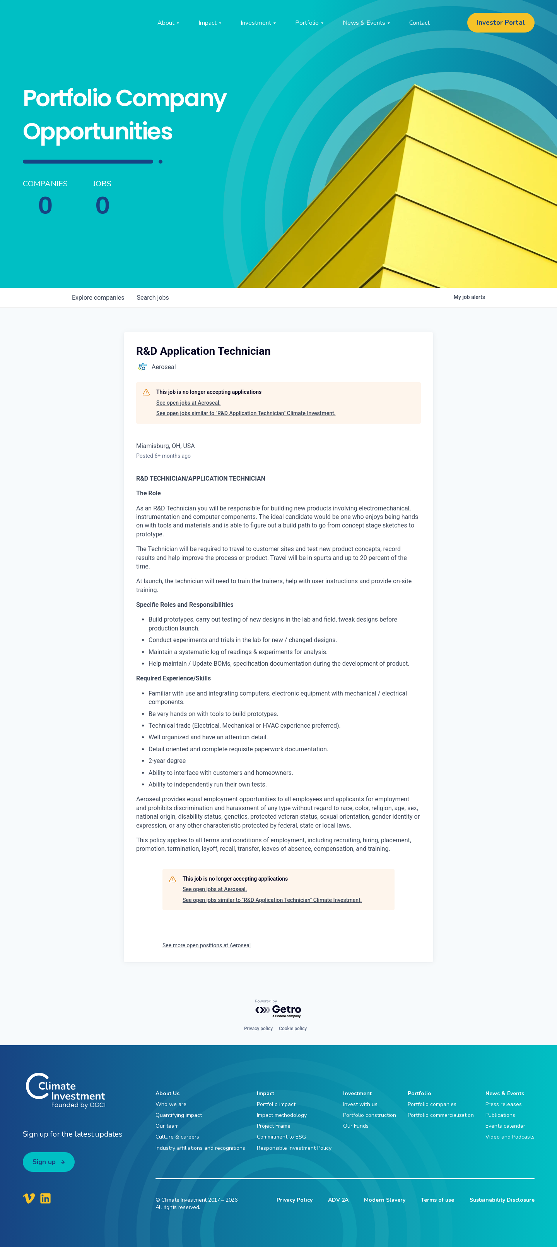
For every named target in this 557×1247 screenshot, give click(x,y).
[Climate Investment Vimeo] (29, 1198)
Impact (265, 1093)
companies (98, 297)
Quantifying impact (178, 1115)
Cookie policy (293, 1028)
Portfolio (419, 1093)
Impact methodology (282, 1115)
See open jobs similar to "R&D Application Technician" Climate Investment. (245, 413)
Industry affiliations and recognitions (200, 1148)
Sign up (44, 1162)
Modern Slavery (384, 1200)
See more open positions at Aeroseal (206, 945)
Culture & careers (177, 1137)
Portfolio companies (432, 1104)
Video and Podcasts (510, 1137)
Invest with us (360, 1104)
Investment (357, 1093)
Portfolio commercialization (441, 1115)
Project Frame (273, 1126)
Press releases (503, 1104)
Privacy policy (258, 1028)
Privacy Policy (295, 1200)
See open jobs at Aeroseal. (188, 403)
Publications (500, 1115)
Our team (167, 1126)
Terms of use (437, 1200)
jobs (153, 297)
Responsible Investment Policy (294, 1148)
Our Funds (356, 1126)
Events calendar (505, 1126)
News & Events (504, 1093)
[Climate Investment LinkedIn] (45, 1198)
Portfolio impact (276, 1104)
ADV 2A (338, 1200)
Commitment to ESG (281, 1137)
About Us (167, 1093)
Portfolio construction (369, 1115)
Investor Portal (501, 22)
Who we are (170, 1104)
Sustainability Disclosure (502, 1200)
